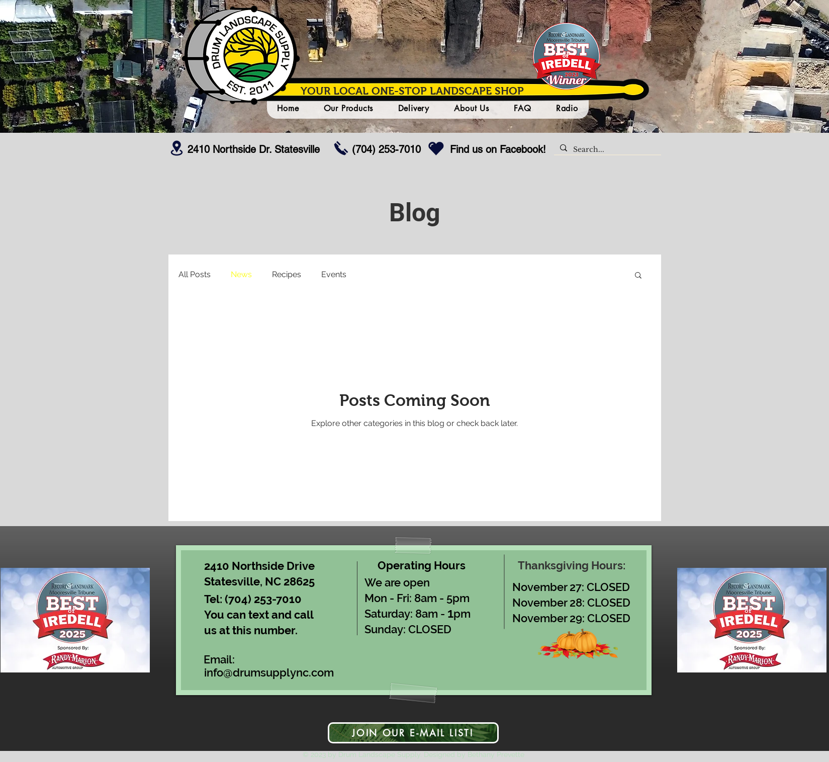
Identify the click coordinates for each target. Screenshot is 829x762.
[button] (638, 276)
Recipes (286, 274)
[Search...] (606, 150)
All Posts (194, 274)
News (241, 274)
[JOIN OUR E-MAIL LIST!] (413, 732)
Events (333, 274)
